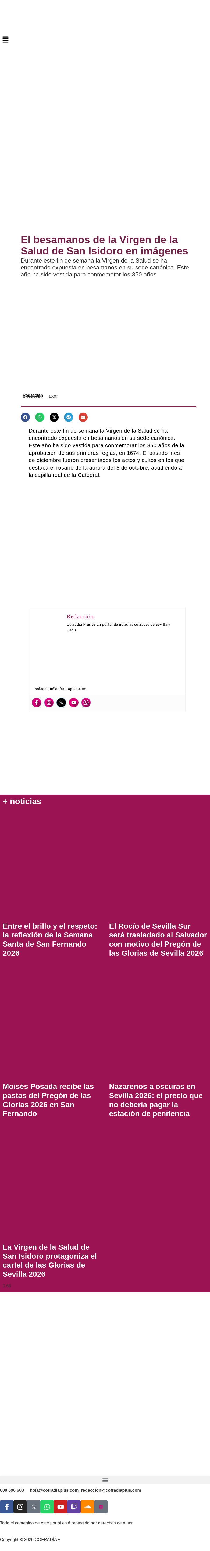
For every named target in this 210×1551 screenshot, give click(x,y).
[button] (105, 40)
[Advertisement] (105, 186)
